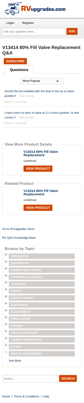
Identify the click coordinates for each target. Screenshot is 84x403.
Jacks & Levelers (24, 332)
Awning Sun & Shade (26, 270)
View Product (38, 168)
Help (46, 396)
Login (10, 22)
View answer (26, 96)
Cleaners (18, 284)
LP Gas (16, 346)
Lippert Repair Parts (27, 339)
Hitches (17, 325)
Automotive (20, 263)
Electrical (19, 305)
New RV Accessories (26, 353)
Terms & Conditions (26, 396)
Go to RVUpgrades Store (18, 229)
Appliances (19, 256)
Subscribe (15, 61)
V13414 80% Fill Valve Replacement (41, 153)
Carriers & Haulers (26, 277)
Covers (16, 291)
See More (15, 360)
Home (6, 396)
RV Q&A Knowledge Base (19, 237)
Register (28, 22)
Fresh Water (20, 319)
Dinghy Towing (22, 298)
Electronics (20, 312)
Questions (19, 70)
